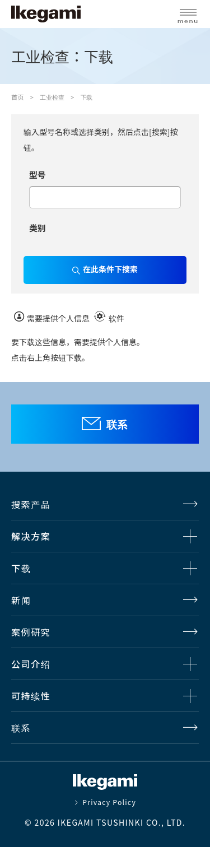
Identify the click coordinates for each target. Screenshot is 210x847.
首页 (17, 96)
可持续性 (30, 695)
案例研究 (30, 632)
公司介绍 (30, 664)
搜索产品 (30, 504)
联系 (117, 423)
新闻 (21, 600)
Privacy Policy (109, 802)
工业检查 (52, 96)
